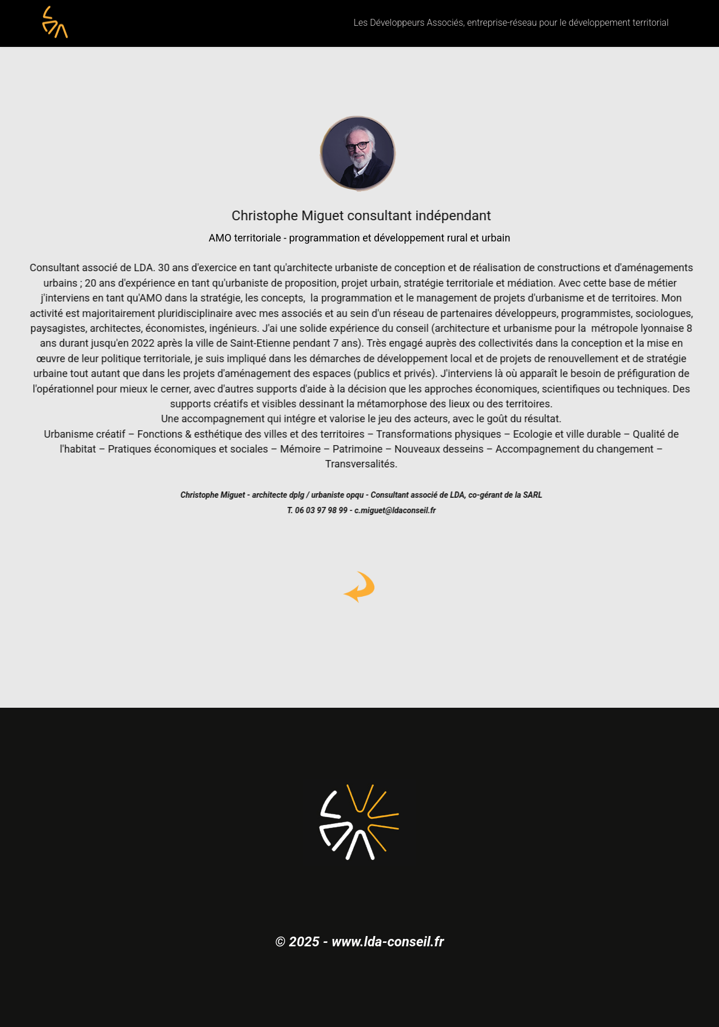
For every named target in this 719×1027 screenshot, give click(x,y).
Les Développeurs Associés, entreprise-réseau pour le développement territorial (511, 22)
